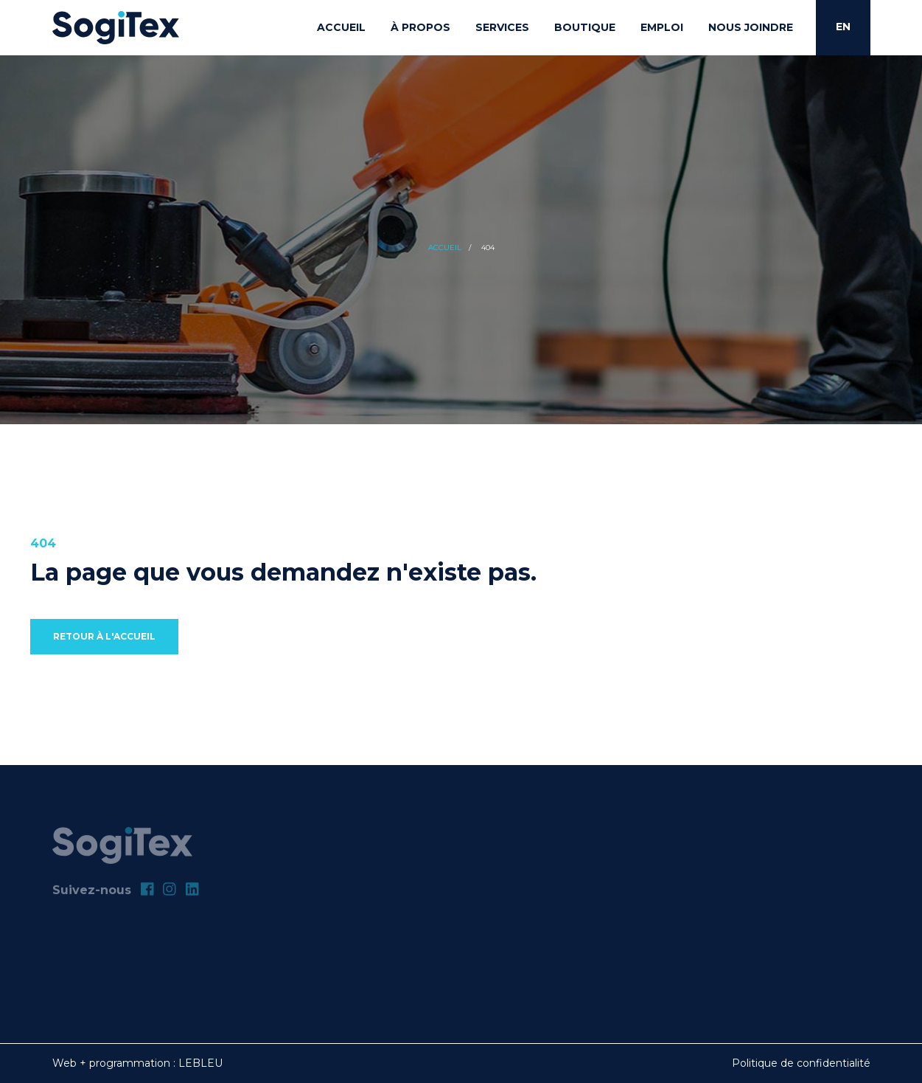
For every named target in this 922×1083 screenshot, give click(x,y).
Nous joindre (750, 27)
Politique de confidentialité (801, 1063)
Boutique (584, 27)
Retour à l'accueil (104, 636)
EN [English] (843, 26)
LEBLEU (200, 1063)
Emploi (661, 27)
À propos (420, 27)
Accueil (341, 27)
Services (502, 27)
